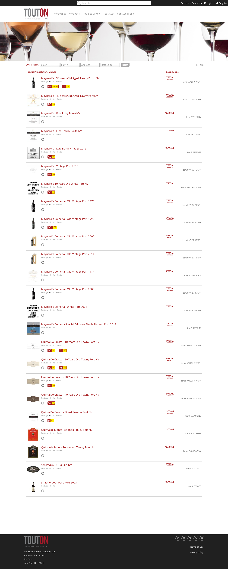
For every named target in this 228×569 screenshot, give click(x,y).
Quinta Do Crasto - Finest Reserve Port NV (66, 412)
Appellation (41, 71)
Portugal (44, 81)
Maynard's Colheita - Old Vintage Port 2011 (67, 254)
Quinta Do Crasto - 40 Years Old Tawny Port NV (70, 394)
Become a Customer (191, 3)
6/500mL (170, 183)
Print (199, 64)
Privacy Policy (196, 552)
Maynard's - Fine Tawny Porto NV (61, 131)
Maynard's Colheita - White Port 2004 (64, 306)
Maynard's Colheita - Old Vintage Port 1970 (67, 201)
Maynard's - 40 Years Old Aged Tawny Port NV (69, 96)
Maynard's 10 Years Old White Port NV (64, 183)
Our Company (92, 14)
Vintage (52, 71)
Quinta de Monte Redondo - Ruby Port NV (66, 430)
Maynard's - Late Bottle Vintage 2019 (63, 148)
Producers (60, 14)
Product (30, 71)
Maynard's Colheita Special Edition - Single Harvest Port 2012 (78, 324)
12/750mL (169, 113)
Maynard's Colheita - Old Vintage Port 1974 (67, 271)
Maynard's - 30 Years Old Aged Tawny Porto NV (70, 78)
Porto (52, 81)
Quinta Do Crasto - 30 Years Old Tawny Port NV (70, 377)
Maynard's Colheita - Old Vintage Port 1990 (67, 219)
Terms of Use (196, 546)
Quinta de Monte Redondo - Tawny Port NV (67, 447)
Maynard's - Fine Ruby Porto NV (60, 113)
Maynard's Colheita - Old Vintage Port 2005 (67, 289)
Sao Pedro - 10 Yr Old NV (56, 465)
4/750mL (171, 95)
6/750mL (171, 78)
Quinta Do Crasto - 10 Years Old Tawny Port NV (70, 342)
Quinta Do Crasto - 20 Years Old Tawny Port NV (70, 359)
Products (75, 14)
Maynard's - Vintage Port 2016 (59, 166)
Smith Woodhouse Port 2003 (59, 482)
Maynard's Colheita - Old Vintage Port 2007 (67, 236)
